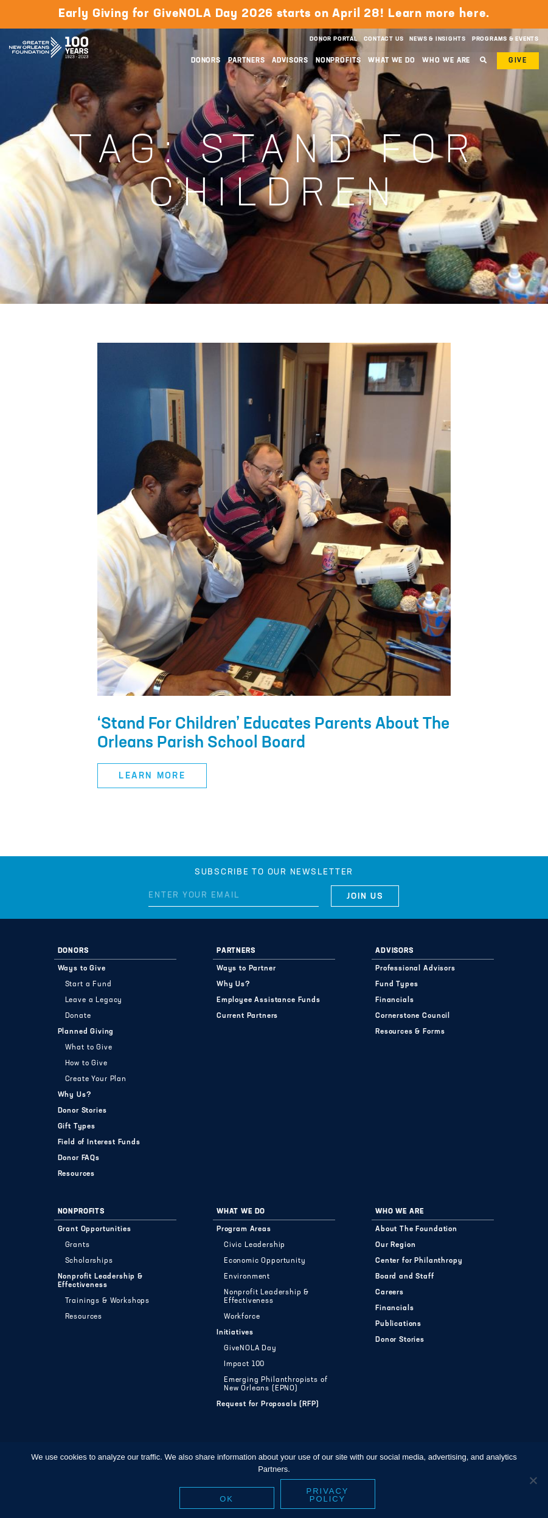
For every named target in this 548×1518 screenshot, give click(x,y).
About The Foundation (416, 1229)
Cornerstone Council (412, 1016)
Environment (247, 1276)
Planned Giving (86, 1031)
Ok (227, 1498)
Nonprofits (338, 60)
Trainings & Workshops (107, 1301)
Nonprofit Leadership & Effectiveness (100, 1281)
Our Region (395, 1245)
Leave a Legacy (94, 1000)
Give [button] (517, 60)
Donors (206, 60)
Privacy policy (328, 1494)
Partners (246, 60)
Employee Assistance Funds (269, 1000)
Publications (398, 1324)
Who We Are (446, 60)
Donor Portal (333, 39)
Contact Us (384, 39)
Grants (77, 1245)
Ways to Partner (246, 968)
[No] (533, 1480)
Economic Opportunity (265, 1261)
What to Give (89, 1047)
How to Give (86, 1063)
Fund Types (396, 984)
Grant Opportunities (94, 1229)
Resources (76, 1174)
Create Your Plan (96, 1079)
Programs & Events (505, 39)
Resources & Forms (410, 1031)
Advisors (290, 60)
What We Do (391, 60)
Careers (389, 1292)
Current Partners (247, 1016)
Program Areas (244, 1229)
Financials (394, 1000)
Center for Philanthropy (418, 1261)
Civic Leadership (254, 1245)
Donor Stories (82, 1110)
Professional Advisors (415, 968)
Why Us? (75, 1095)
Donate (78, 1016)
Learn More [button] (152, 776)
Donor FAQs (79, 1158)
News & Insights (437, 39)
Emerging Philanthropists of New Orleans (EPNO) (276, 1384)
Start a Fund (88, 984)
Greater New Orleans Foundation (48, 36)
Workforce (242, 1317)
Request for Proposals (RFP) (268, 1404)
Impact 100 (244, 1364)
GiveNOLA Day (250, 1348)
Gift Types (76, 1126)
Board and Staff (404, 1276)
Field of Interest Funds (99, 1142)
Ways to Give (82, 968)
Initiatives (235, 1332)
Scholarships (89, 1261)
